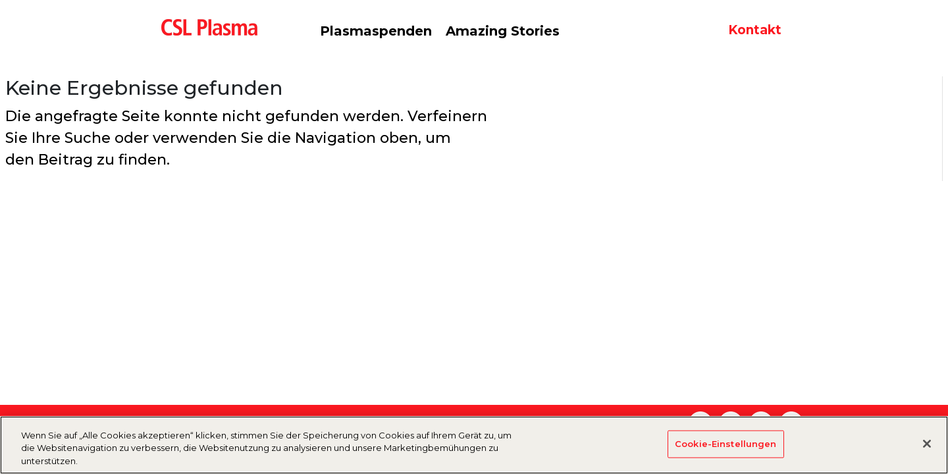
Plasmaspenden (376, 31)
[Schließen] (926, 450)
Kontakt (754, 30)
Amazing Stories (503, 31)
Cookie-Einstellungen (726, 450)
